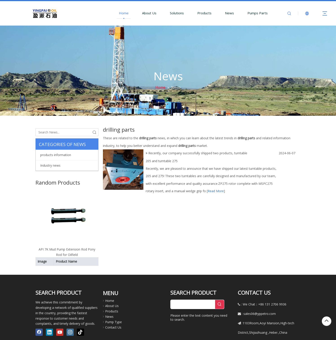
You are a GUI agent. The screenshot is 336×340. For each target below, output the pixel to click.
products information (55, 155)
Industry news (50, 165)
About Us (149, 13)
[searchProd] (193, 288)
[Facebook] (39, 316)
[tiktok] (80, 316)
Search (94, 132)
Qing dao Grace (183, 335)
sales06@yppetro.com (259, 298)
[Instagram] (70, 316)
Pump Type (113, 306)
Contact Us (113, 311)
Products (204, 13)
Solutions (177, 13)
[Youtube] (59, 316)
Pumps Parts (257, 13)
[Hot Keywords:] (219, 288)
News (229, 13)
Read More (216, 191)
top (326, 320)
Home (124, 13)
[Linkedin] (49, 316)
